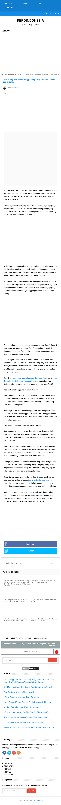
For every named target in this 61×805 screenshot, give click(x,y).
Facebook (19, 539)
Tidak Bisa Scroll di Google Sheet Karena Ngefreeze (23, 688)
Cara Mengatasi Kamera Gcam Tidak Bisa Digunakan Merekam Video (15, 596)
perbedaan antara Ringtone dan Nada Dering (30, 373)
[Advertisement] (30, 48)
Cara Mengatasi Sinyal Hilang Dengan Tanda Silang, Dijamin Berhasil (29, 683)
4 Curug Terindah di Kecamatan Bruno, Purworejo (22, 693)
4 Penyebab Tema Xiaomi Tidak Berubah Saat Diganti (27, 634)
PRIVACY (7, 770)
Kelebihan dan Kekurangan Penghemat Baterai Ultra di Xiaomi (44, 615)
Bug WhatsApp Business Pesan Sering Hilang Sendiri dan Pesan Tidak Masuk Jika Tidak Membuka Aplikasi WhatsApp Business (16, 579)
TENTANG (8, 761)
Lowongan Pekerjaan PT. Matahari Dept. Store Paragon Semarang (44, 577)
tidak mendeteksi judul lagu (38, 475)
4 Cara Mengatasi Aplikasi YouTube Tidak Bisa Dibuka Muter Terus (15, 615)
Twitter (19, 546)
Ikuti (57, 9)
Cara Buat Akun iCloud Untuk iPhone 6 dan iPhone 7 (23, 703)
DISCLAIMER (9, 764)
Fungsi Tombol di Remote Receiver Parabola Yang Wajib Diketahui (28, 698)
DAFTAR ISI (8, 773)
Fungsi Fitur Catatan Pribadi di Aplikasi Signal (43, 596)
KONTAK (7, 767)
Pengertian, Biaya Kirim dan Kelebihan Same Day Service (25, 718)
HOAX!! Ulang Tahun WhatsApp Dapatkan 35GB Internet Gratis (27, 713)
